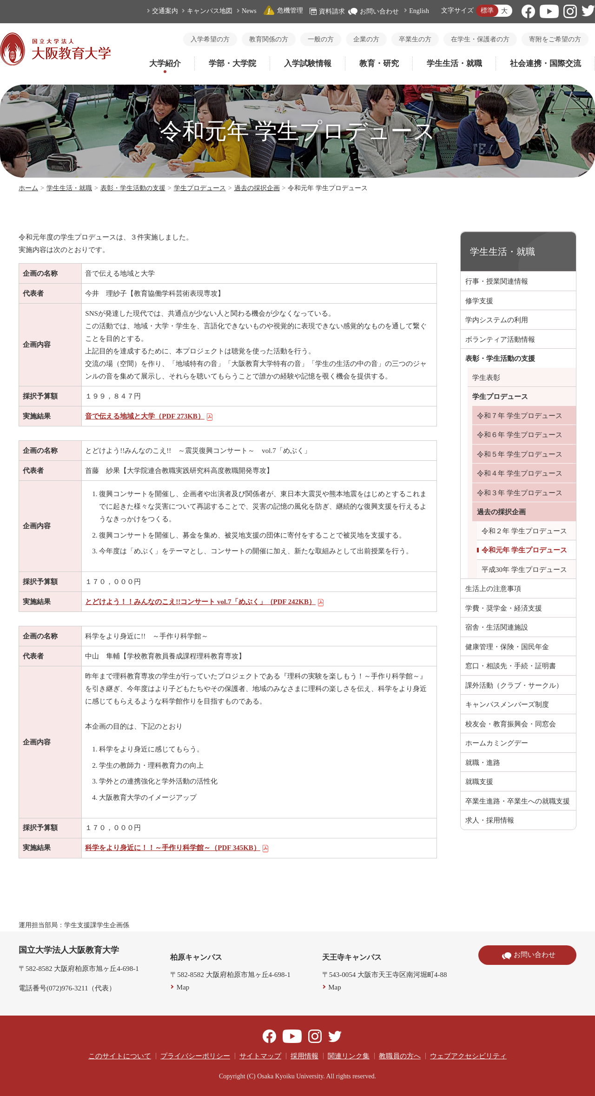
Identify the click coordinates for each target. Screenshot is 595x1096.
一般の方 (321, 39)
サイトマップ (260, 1056)
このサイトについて (119, 1056)
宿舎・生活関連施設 (496, 627)
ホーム (28, 188)
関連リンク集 (349, 1056)
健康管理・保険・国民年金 (507, 647)
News (249, 10)
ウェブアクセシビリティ (468, 1056)
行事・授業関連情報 (496, 281)
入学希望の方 (210, 39)
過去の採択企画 (257, 188)
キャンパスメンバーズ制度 (507, 704)
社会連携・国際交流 (545, 63)
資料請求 (327, 11)
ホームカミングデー (496, 743)
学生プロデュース (200, 188)
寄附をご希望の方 (555, 39)
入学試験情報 (307, 63)
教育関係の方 (268, 39)
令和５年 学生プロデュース (519, 454)
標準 (487, 10)
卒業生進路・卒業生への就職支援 (517, 801)
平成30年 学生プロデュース (524, 569)
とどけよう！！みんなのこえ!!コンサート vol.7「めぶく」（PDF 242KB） (204, 601)
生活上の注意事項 (493, 588)
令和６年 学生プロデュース (519, 434)
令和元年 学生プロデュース (524, 550)
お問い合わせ (373, 11)
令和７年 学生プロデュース (519, 415)
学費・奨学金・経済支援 (503, 608)
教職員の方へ (400, 1056)
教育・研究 (379, 63)
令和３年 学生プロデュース (519, 493)
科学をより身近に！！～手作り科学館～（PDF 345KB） (177, 847)
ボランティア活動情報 (500, 339)
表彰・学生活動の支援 (132, 188)
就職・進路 (482, 762)
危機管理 (283, 10)
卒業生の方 (415, 39)
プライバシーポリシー (195, 1056)
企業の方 (366, 39)
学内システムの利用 (496, 320)
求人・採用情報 (489, 820)
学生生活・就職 (454, 63)
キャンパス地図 (209, 10)
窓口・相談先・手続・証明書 (510, 666)
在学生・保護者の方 (480, 39)
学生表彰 (486, 377)
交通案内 (165, 10)
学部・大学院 (232, 63)
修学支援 (479, 301)
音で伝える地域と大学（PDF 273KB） (149, 416)
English (419, 10)
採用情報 (304, 1056)
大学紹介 (165, 63)
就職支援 (479, 781)
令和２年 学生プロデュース (524, 531)
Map (183, 987)
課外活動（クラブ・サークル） (514, 685)
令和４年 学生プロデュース (519, 473)
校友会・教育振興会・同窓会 (510, 724)
